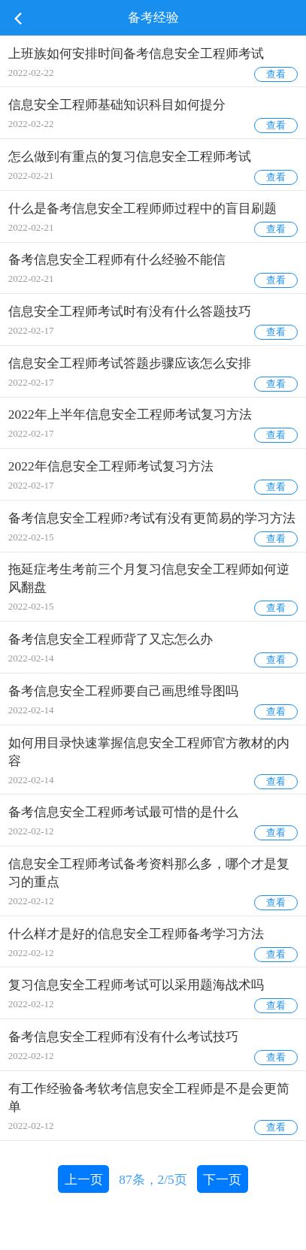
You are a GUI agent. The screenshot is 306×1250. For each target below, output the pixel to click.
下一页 (222, 1180)
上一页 (84, 1180)
